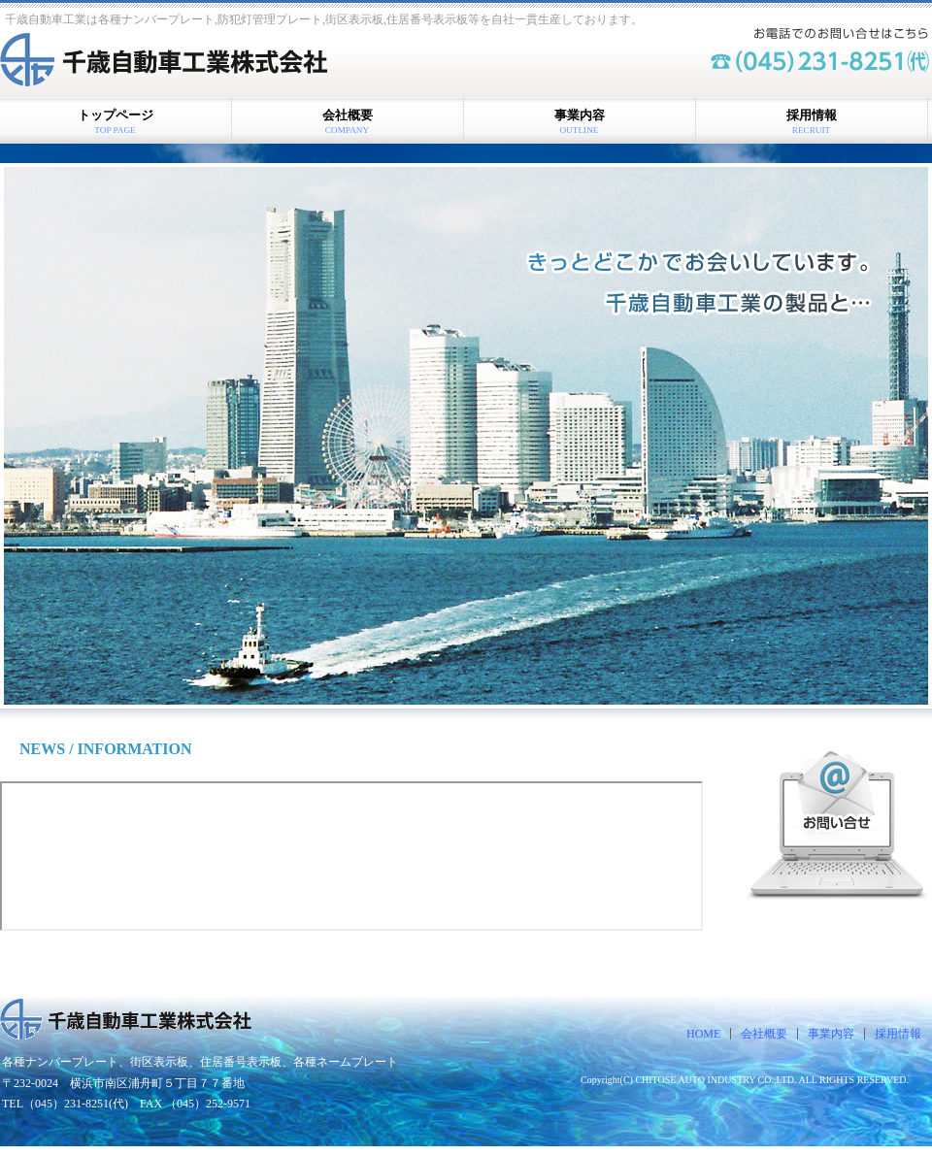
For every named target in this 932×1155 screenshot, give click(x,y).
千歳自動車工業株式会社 (182, 62)
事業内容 (831, 1033)
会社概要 (764, 1033)
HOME (703, 1033)
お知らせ (351, 856)
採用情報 (898, 1033)
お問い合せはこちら (835, 826)
